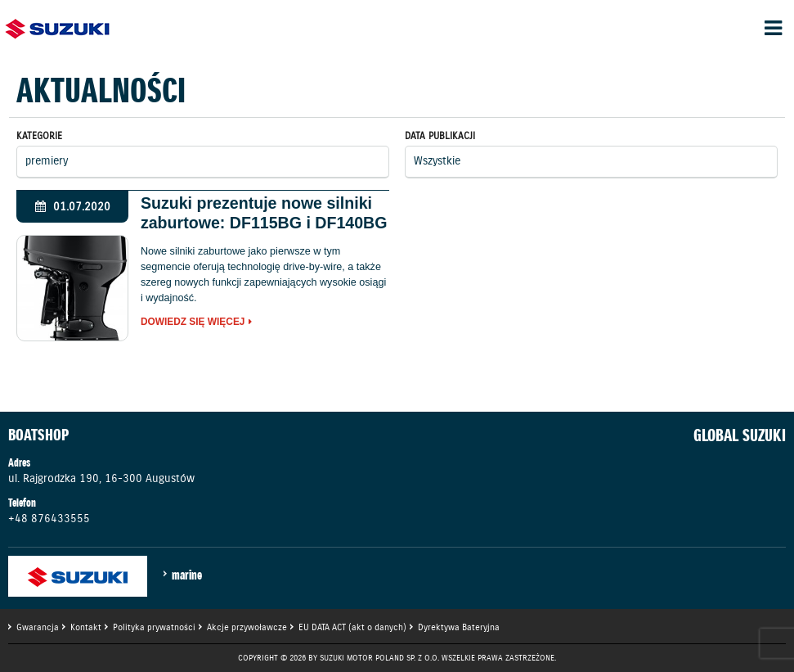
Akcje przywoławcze (247, 627)
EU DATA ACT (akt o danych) (352, 627)
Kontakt (85, 627)
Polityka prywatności (154, 627)
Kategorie (39, 135)
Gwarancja (37, 627)
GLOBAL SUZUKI (739, 435)
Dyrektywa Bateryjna (459, 627)
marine (187, 574)
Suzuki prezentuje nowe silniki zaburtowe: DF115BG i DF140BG (264, 213)
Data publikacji (440, 135)
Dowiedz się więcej (193, 322)
